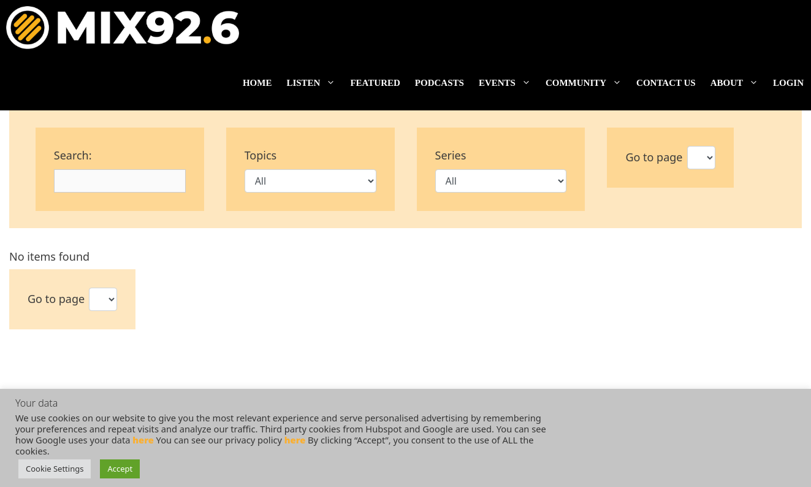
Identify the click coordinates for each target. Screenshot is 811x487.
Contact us (666, 83)
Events (508, 82)
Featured (375, 83)
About (738, 82)
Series (450, 155)
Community (587, 82)
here (143, 440)
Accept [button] (119, 468)
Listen (314, 82)
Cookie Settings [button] (54, 468)
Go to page (653, 157)
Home (257, 83)
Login (788, 83)
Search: (73, 155)
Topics (261, 155)
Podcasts (439, 83)
